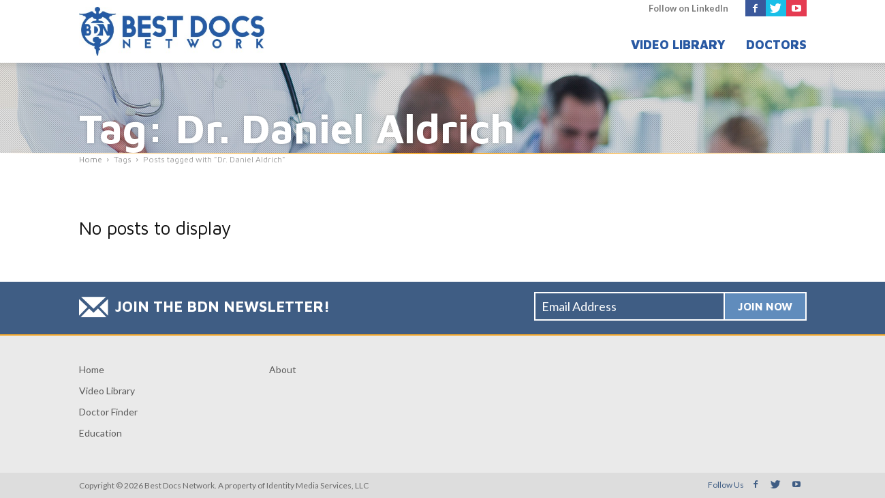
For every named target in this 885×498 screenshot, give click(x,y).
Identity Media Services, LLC (317, 485)
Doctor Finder (108, 412)
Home (91, 369)
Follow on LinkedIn (688, 8)
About (282, 369)
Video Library (678, 45)
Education (100, 433)
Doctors (776, 45)
